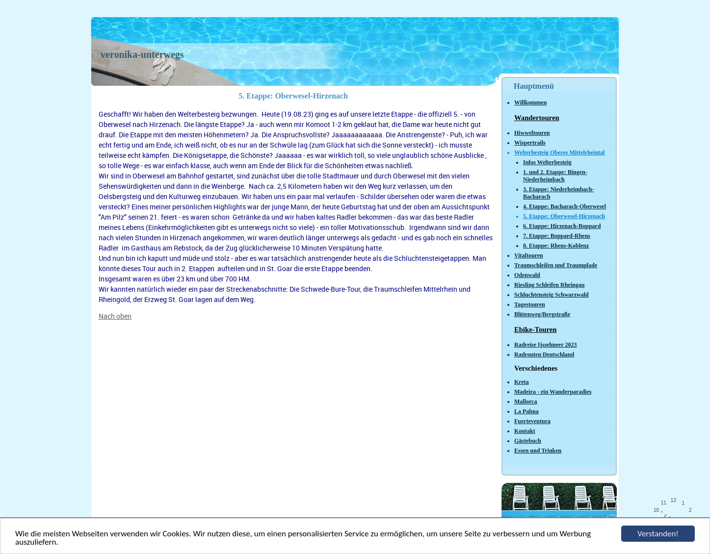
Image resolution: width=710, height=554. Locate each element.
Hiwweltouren (532, 132)
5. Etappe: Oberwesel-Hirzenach (564, 216)
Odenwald (527, 275)
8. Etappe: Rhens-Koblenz (556, 245)
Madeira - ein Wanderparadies (552, 391)
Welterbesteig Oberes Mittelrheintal (559, 152)
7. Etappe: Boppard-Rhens (556, 235)
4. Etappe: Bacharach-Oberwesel (564, 206)
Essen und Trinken (537, 450)
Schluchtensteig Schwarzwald (551, 294)
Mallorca (525, 401)
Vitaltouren (528, 255)
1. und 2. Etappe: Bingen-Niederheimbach (555, 176)
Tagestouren (529, 304)
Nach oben (115, 316)
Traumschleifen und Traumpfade (555, 265)
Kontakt (524, 431)
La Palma (526, 411)
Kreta (521, 381)
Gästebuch (527, 440)
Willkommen (530, 102)
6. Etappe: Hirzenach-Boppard (562, 226)
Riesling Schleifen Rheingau (549, 284)
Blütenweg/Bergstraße (542, 314)
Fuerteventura (532, 421)
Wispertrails (530, 142)
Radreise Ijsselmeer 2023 (545, 344)
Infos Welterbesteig (547, 162)
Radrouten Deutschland (544, 354)
